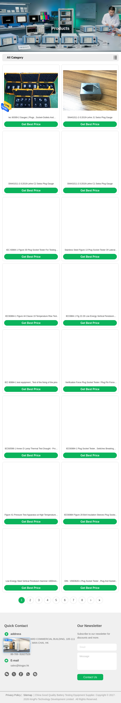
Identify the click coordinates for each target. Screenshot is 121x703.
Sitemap (27, 695)
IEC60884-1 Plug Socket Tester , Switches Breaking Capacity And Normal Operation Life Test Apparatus (90, 448)
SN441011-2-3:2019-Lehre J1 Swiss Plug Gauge (89, 117)
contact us (90, 677)
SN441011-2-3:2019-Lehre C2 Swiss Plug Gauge (31, 183)
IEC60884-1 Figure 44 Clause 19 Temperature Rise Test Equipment (31, 316)
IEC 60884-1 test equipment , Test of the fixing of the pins (31, 382)
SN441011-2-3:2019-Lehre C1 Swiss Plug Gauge (90, 183)
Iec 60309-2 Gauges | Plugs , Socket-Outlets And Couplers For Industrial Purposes (31, 117)
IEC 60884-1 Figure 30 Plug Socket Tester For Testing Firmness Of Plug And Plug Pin (31, 250)
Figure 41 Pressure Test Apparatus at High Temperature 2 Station (30, 515)
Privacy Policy (13, 695)
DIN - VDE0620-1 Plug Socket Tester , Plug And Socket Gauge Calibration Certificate (89, 581)
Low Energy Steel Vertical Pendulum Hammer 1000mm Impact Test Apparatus (31, 581)
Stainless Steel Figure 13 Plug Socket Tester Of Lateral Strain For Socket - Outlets (90, 250)
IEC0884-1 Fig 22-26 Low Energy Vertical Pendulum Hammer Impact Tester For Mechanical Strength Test (90, 316)
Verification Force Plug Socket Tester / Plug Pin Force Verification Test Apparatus (90, 382)
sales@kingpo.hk (20, 665)
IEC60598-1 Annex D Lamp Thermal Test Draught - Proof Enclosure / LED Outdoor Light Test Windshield (31, 448)
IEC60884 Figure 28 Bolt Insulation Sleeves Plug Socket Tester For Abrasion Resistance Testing (90, 515)
